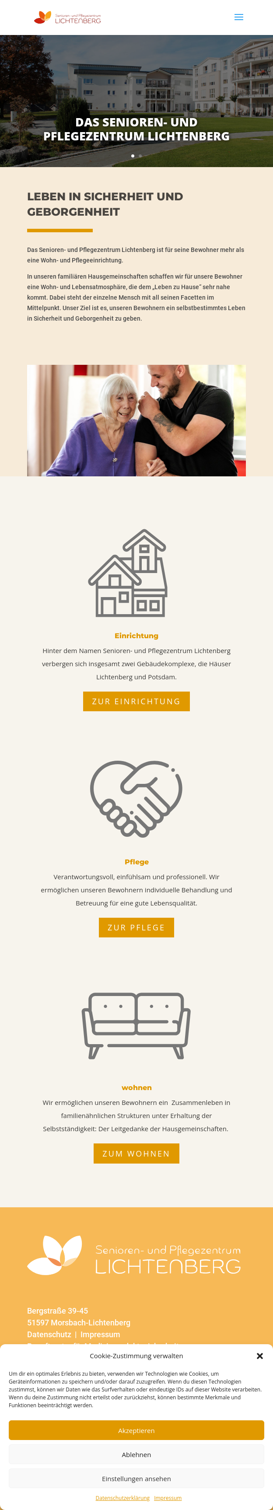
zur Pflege (136, 927)
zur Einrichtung (136, 701)
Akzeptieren (136, 1430)
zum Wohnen (136, 1153)
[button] (260, 1356)
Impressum (168, 1498)
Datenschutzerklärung (123, 1498)
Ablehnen (136, 1454)
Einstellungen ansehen (136, 1478)
